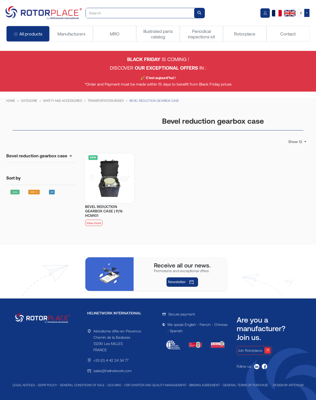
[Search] (140, 13)
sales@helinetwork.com (112, 370)
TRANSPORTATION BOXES (106, 100)
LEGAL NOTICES (24, 385)
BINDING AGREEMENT (204, 385)
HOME (10, 100)
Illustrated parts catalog (158, 33)
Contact (288, 33)
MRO (115, 33)
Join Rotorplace (254, 350)
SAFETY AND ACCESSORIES (62, 100)
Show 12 (295, 141)
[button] (39, 155)
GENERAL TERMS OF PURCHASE (245, 385)
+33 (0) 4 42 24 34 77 (110, 360)
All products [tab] (28, 34)
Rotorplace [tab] (244, 33)
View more (93, 223)
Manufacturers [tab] (71, 33)
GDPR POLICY (47, 385)
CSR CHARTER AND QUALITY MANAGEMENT (155, 385)
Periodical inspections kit (201, 33)
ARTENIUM (296, 385)
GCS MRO (114, 385)
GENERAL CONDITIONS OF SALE (82, 385)
